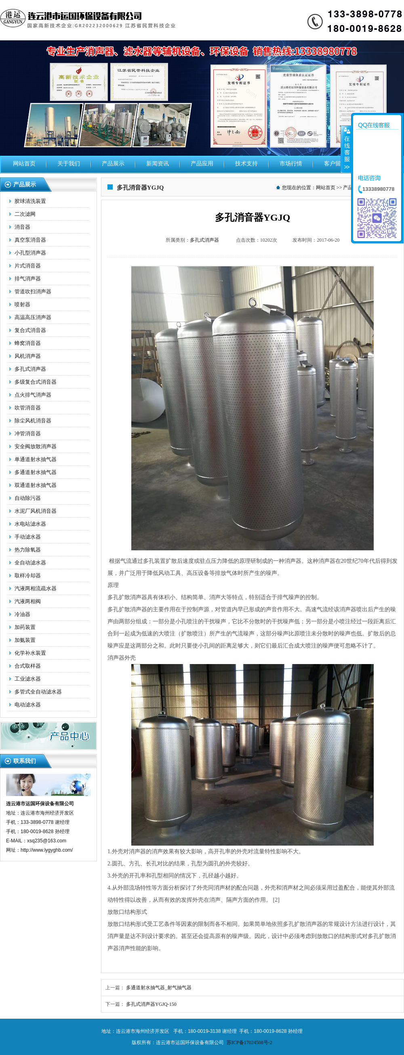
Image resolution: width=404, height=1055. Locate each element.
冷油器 (22, 614)
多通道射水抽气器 (36, 472)
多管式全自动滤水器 (38, 692)
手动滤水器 (28, 537)
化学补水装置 (30, 653)
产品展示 (113, 164)
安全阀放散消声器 (36, 446)
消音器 (22, 227)
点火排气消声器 (33, 395)
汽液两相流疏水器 (36, 588)
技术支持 (246, 164)
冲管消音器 (28, 433)
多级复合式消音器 (36, 382)
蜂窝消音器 (28, 343)
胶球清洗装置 (30, 201)
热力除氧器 (28, 550)
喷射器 (22, 304)
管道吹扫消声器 (33, 291)
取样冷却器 (28, 575)
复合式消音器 (30, 330)
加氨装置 (25, 640)
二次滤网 (25, 214)
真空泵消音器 (30, 240)
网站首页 (24, 164)
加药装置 (25, 627)
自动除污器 (28, 498)
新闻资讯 (157, 164)
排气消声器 (28, 279)
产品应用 (202, 164)
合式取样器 (28, 666)
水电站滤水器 (30, 524)
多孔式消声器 (30, 369)
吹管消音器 (28, 408)
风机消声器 (28, 356)
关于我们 (68, 164)
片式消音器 (28, 266)
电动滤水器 (28, 705)
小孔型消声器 (30, 253)
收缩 (346, 149)
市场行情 (291, 164)
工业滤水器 (28, 679)
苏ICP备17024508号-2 (249, 1042)
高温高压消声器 (33, 317)
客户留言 (335, 164)
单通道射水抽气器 (36, 459)
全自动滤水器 (30, 563)
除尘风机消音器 (33, 421)
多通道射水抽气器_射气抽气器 (158, 987)
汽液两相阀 (28, 601)
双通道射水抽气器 (36, 485)
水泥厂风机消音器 (36, 511)
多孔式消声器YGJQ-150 (151, 1004)
